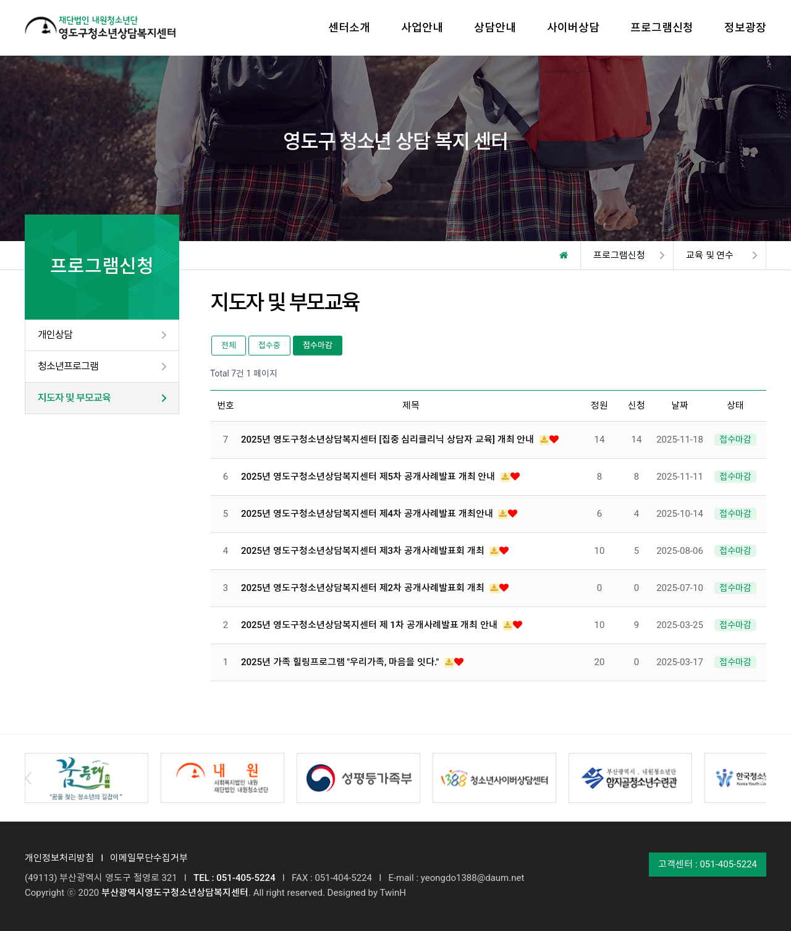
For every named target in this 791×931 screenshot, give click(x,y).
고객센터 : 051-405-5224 (707, 864)
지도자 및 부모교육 (74, 398)
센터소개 (349, 27)
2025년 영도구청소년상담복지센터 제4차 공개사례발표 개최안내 (368, 513)
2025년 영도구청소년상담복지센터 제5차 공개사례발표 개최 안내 (369, 476)
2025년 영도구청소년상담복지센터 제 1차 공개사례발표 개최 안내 (370, 625)
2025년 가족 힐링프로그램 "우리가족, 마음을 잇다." (341, 662)
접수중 (269, 345)
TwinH (392, 892)
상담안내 (495, 27)
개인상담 (55, 335)
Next (762, 778)
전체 (228, 345)
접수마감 (317, 345)
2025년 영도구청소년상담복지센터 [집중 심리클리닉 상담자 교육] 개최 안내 (388, 439)
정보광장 (745, 27)
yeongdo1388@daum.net (473, 877)
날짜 (679, 405)
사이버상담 (573, 27)
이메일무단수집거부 (149, 858)
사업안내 (422, 27)
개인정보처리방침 (59, 858)
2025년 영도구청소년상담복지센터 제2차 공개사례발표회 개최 (363, 587)
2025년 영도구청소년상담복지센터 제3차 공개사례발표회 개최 (363, 550)
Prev (28, 778)
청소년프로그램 (68, 366)
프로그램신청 (661, 27)
